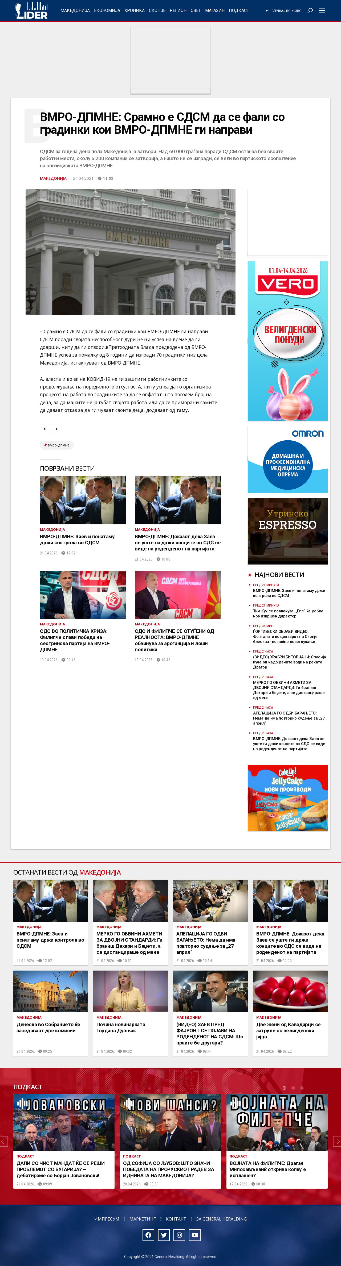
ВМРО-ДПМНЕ (59, 445)
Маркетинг (142, 1219)
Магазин (215, 10)
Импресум (106, 1219)
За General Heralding (221, 1219)
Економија (107, 10)
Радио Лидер (31, 10)
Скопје (157, 10)
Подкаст (239, 10)
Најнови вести (279, 574)
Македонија (75, 10)
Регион (178, 10)
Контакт (176, 1219)
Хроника (134, 10)
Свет (196, 10)
